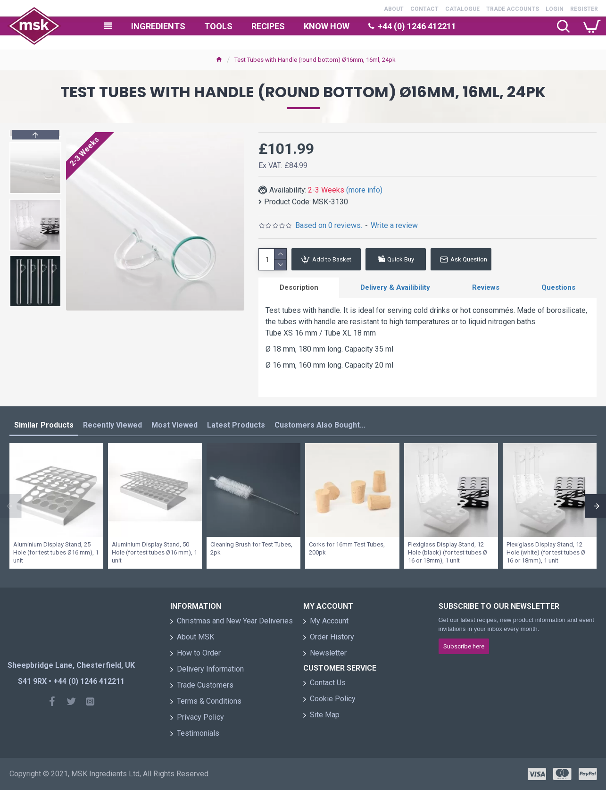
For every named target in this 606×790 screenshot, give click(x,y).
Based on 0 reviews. (328, 225)
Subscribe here (463, 646)
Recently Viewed (112, 424)
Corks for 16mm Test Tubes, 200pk (347, 548)
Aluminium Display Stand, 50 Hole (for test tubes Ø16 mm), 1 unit (154, 552)
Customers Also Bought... (319, 424)
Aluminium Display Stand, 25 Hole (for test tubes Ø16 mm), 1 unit (56, 552)
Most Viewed (174, 424)
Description (299, 287)
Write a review (394, 225)
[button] (35, 305)
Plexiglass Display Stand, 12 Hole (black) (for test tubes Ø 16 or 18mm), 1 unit (447, 552)
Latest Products (236, 424)
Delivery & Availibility (395, 287)
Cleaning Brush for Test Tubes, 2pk (251, 548)
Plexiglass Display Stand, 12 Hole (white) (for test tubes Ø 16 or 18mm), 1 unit (545, 552)
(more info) (364, 189)
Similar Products (44, 424)
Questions (558, 287)
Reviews (485, 287)
